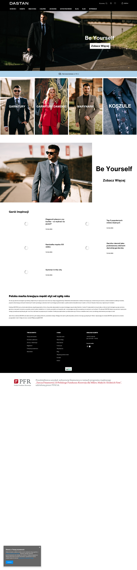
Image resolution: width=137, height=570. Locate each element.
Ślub (84, 9)
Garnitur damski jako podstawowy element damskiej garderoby (116, 424)
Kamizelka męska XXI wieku (55, 424)
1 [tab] (136, 41)
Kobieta (22, 9)
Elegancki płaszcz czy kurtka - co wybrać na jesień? (55, 400)
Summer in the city (54, 448)
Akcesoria (53, 9)
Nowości (13, 9)
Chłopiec (43, 9)
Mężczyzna (32, 9)
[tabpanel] (68, 41)
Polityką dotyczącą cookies (13, 553)
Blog (77, 9)
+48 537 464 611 (90, 515)
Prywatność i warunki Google (26, 558)
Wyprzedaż (93, 9)
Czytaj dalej (49, 408)
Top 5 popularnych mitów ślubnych (114, 400)
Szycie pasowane (66, 9)
